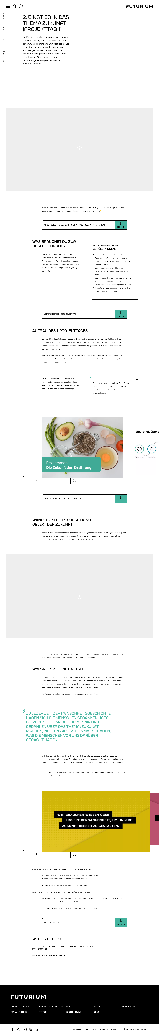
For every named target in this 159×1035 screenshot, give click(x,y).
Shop (97, 1012)
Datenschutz (92, 1029)
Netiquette (101, 1006)
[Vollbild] (74, 480)
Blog (69, 1006)
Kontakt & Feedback (51, 1006)
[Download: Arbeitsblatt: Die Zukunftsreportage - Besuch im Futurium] (84, 225)
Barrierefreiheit (21, 1006)
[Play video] (79, 149)
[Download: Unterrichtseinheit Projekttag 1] (84, 314)
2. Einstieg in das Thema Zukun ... (4, 36)
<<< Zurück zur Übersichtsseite (48, 956)
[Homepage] (139, 6)
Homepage (4, 57)
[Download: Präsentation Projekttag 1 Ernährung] (84, 498)
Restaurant (73, 1012)
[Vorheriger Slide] (27, 480)
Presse (43, 1012)
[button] (8, 6)
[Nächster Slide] (35, 480)
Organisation (19, 1012)
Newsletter (129, 1006)
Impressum (78, 1029)
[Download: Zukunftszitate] (84, 922)
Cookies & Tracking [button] (108, 1029)
